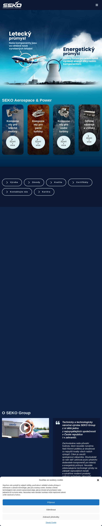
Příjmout (51, 502)
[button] (98, 480)
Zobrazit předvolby (51, 517)
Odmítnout (51, 509)
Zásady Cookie (51, 522)
